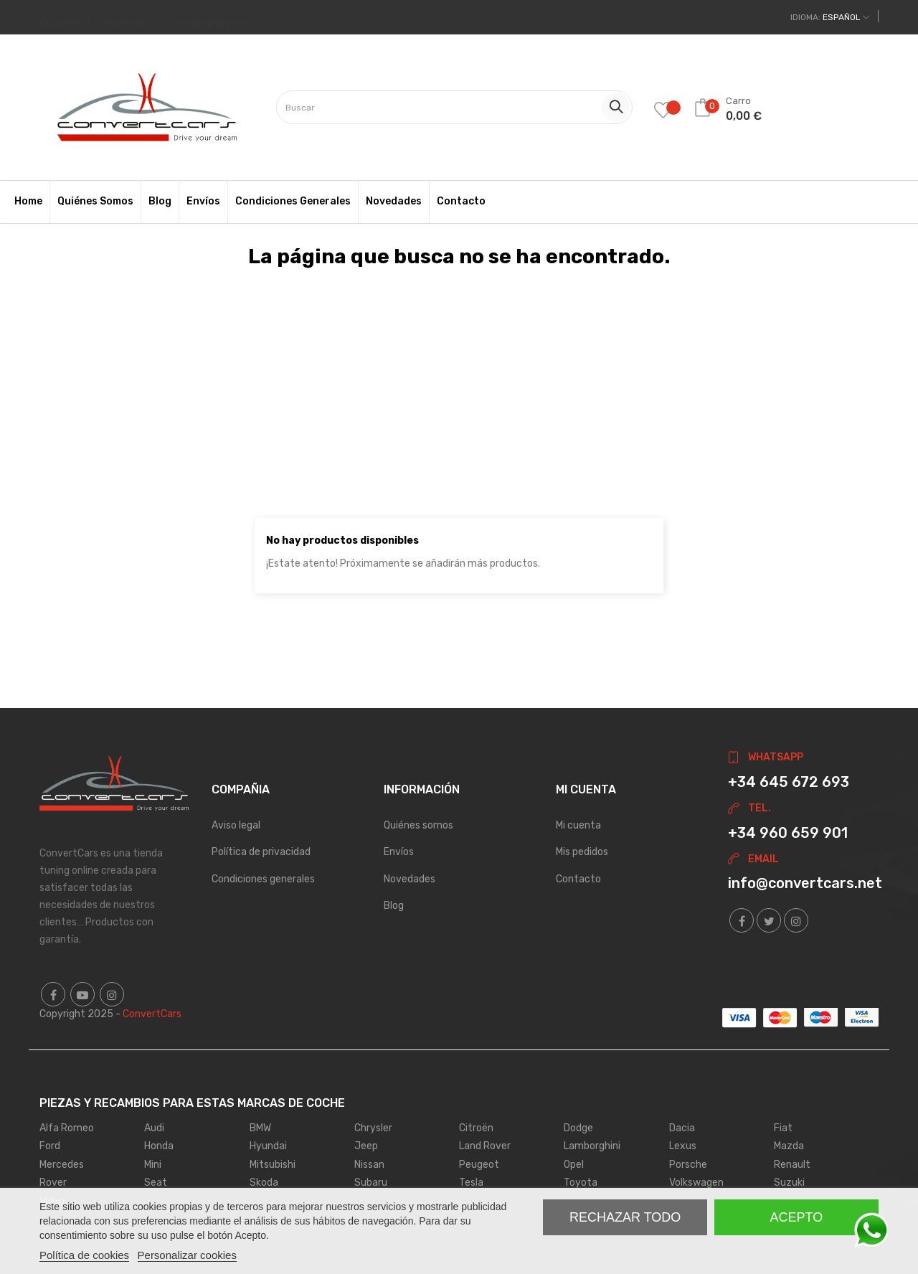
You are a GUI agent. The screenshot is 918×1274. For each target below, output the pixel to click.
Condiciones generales (263, 879)
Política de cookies (84, 1255)
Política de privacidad (261, 852)
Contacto (578, 879)
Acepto (796, 1217)
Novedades (409, 879)
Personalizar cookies (187, 1255)
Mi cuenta (578, 825)
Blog (394, 906)
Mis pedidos (582, 852)
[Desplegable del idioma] (830, 17)
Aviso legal (236, 825)
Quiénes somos (418, 825)
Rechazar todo (625, 1217)
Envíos (399, 852)
